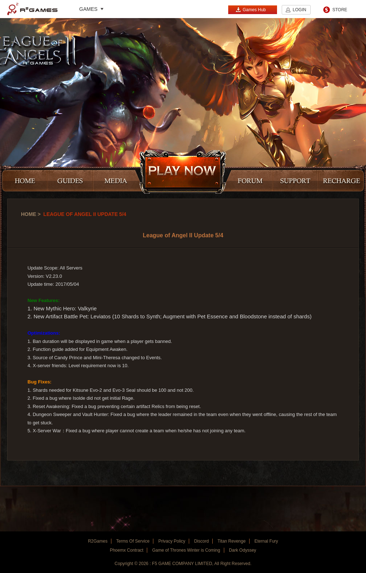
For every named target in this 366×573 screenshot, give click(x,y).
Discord (201, 541)
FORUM (247, 181)
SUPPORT (296, 181)
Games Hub (250, 9)
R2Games (32, 9)
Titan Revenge (232, 541)
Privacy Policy (172, 541)
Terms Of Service (132, 541)
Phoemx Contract (127, 550)
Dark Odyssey (242, 550)
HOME (24, 181)
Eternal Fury (266, 541)
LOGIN (299, 9)
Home (28, 214)
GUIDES (70, 181)
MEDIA (118, 181)
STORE (339, 9)
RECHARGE (341, 181)
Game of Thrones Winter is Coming (186, 550)
